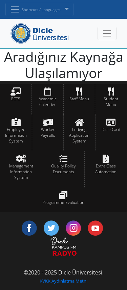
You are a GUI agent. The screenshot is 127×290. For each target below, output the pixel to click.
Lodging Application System (79, 135)
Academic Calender (48, 101)
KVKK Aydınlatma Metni (63, 281)
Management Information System (21, 171)
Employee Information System (16, 135)
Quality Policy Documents (63, 169)
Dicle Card (111, 129)
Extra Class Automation (106, 169)
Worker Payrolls (48, 132)
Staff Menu (79, 99)
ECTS (15, 99)
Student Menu (111, 101)
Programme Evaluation (63, 202)
